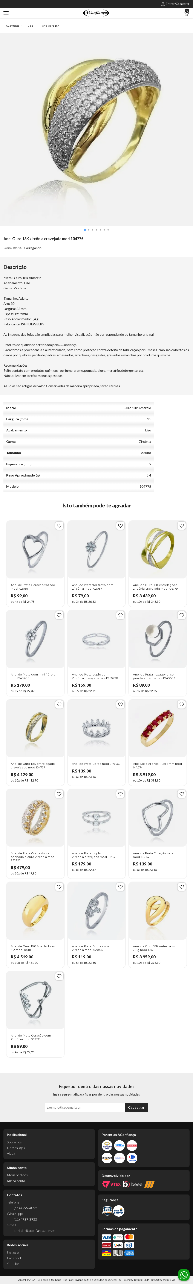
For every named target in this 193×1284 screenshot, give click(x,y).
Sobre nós (14, 1142)
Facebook (14, 1258)
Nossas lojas (16, 1148)
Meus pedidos (17, 1175)
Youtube (13, 1263)
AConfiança (12, 25)
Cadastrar (136, 1107)
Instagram (14, 1252)
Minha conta (16, 1181)
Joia (30, 25)
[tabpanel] (96, 129)
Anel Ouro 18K (50, 25)
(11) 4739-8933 (25, 1219)
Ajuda (11, 1153)
